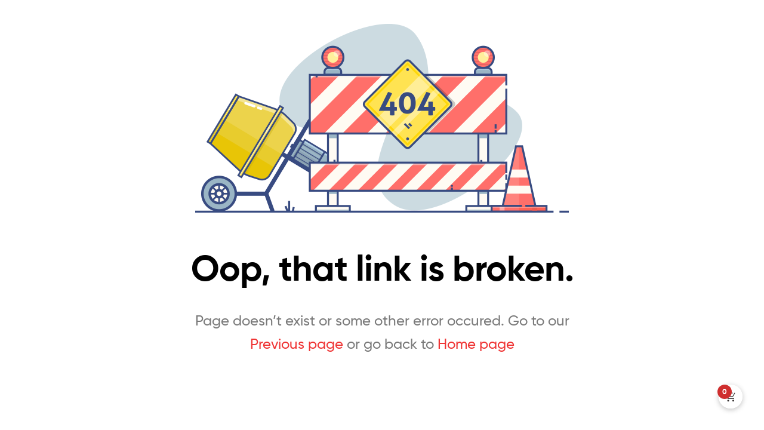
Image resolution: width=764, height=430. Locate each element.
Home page (476, 343)
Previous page (296, 343)
